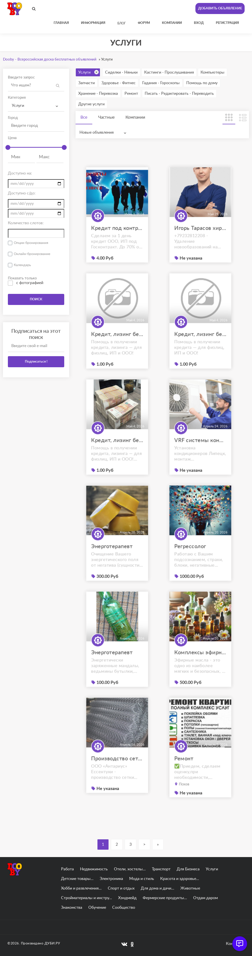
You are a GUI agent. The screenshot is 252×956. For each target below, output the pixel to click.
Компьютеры (212, 72)
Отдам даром (205, 898)
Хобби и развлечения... (81, 888)
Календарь (22, 265)
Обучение (97, 907)
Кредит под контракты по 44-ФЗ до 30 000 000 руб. (117, 236)
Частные (106, 117)
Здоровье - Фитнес (118, 83)
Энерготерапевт (112, 554)
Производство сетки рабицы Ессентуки (117, 767)
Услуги (88, 72)
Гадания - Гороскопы (161, 83)
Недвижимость (94, 869)
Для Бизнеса (188, 869)
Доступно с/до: (21, 193)
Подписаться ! (36, 361)
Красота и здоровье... (179, 879)
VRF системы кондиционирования (200, 448)
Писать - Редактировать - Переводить (179, 94)
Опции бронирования (31, 243)
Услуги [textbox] (18, 106)
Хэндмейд (127, 898)
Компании (135, 117)
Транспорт (161, 869)
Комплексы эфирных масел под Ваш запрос (200, 660)
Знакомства (71, 907)
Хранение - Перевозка (98, 94)
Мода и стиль (141, 879)
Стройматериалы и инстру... (86, 898)
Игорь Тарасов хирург (200, 236)
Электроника (111, 879)
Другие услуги (91, 104)
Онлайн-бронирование (32, 254)
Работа (67, 869)
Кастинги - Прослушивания (169, 72)
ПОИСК (36, 299)
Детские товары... (77, 879)
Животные (190, 888)
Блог (121, 23)
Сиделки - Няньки (121, 72)
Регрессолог (191, 554)
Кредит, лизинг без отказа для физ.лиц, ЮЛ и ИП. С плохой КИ (117, 342)
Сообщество (123, 907)
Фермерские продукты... (165, 898)
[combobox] (36, 106)
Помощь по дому (202, 83)
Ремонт (131, 94)
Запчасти (86, 83)
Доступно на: (20, 173)
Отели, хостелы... (130, 869)
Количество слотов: (26, 223)
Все (83, 117)
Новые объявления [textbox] (96, 132)
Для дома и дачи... (157, 888)
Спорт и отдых (121, 888)
